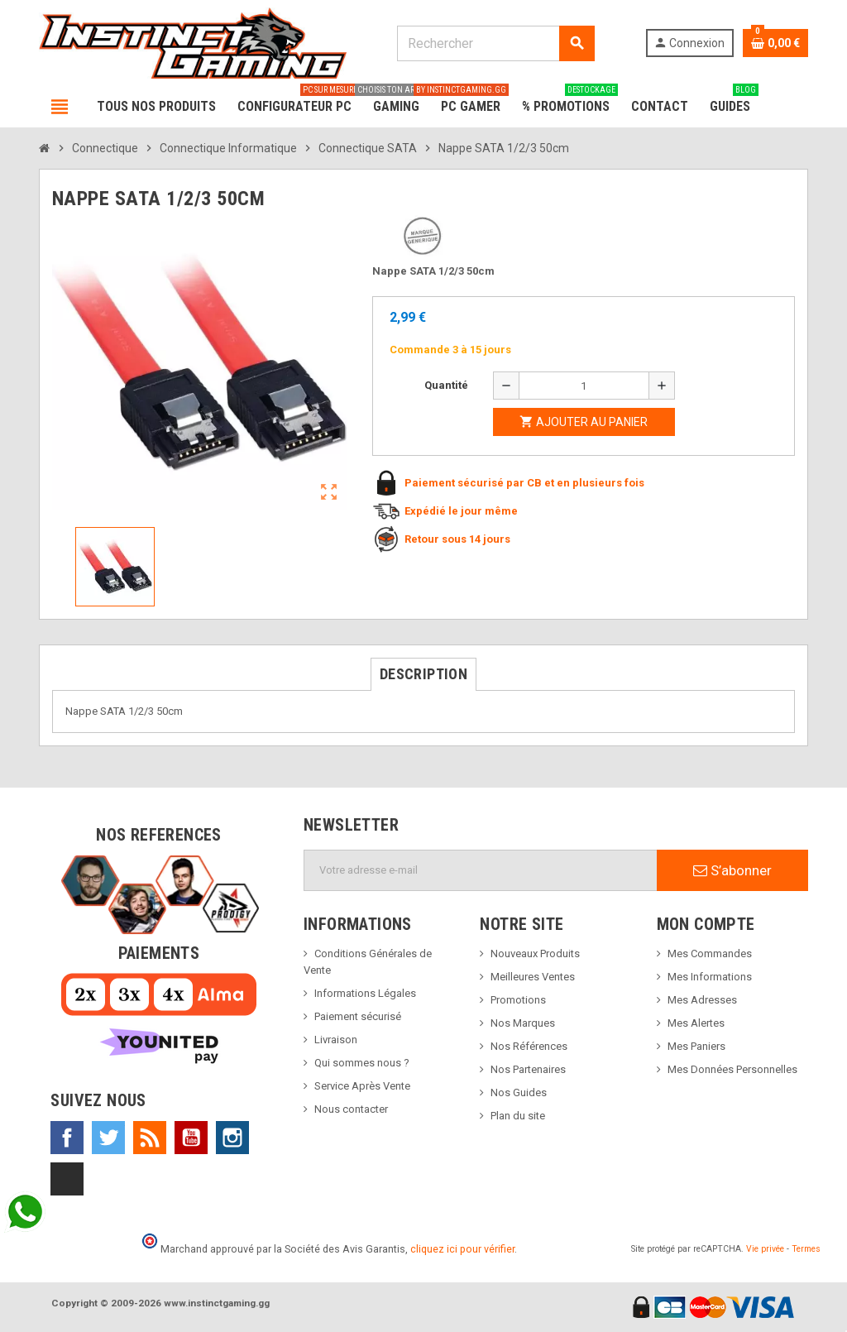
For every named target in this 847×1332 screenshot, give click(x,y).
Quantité (446, 385)
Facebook (67, 1137)
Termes (806, 1248)
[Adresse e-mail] (481, 870)
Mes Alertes (696, 1023)
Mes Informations (710, 976)
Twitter (108, 1137)
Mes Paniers (696, 1046)
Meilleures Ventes (532, 976)
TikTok (67, 1178)
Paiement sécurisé (357, 1016)
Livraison (335, 1039)
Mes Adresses (702, 1000)
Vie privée (765, 1248)
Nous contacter (351, 1109)
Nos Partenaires (528, 1069)
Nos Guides (518, 1092)
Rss (149, 1137)
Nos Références (528, 1046)
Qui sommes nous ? (361, 1062)
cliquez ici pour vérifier (462, 1249)
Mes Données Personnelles (732, 1069)
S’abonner (732, 870)
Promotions (518, 1000)
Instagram (232, 1137)
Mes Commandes (710, 953)
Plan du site (517, 1115)
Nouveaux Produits (535, 953)
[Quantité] (584, 385)
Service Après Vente (362, 1086)
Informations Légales (365, 993)
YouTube (191, 1137)
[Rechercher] (495, 43)
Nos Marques (522, 1023)
